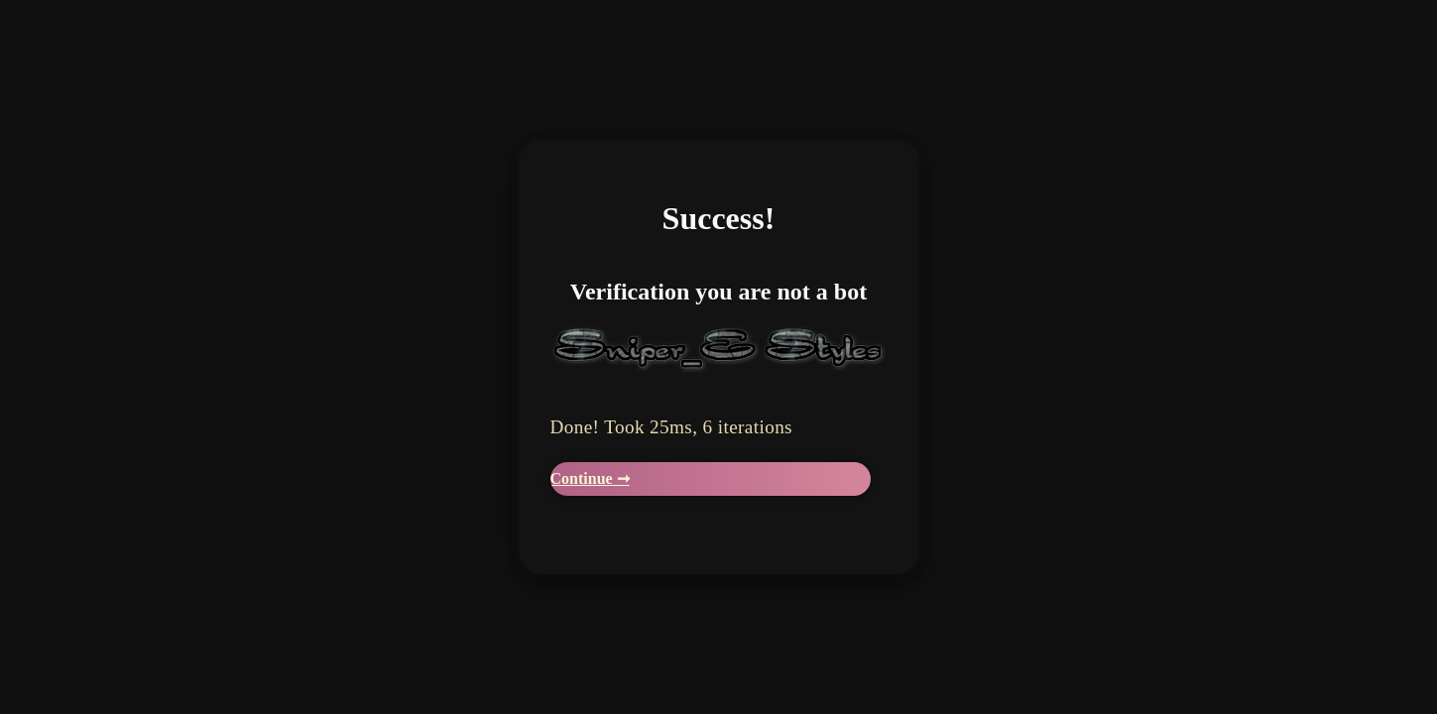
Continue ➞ (590, 478)
